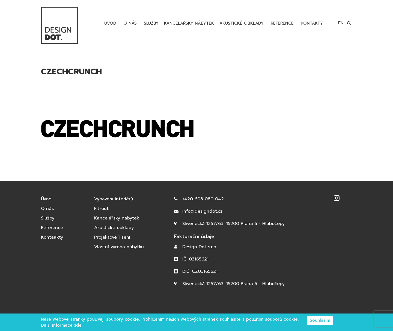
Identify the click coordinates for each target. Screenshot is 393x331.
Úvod (109, 23)
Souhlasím (320, 320)
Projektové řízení (112, 237)
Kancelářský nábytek (189, 23)
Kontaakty (52, 237)
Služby (150, 23)
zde (78, 325)
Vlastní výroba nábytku (119, 247)
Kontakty (311, 23)
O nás (129, 23)
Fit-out (101, 208)
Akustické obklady (241, 23)
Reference (281, 23)
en (341, 23)
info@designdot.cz (202, 211)
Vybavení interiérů (113, 199)
